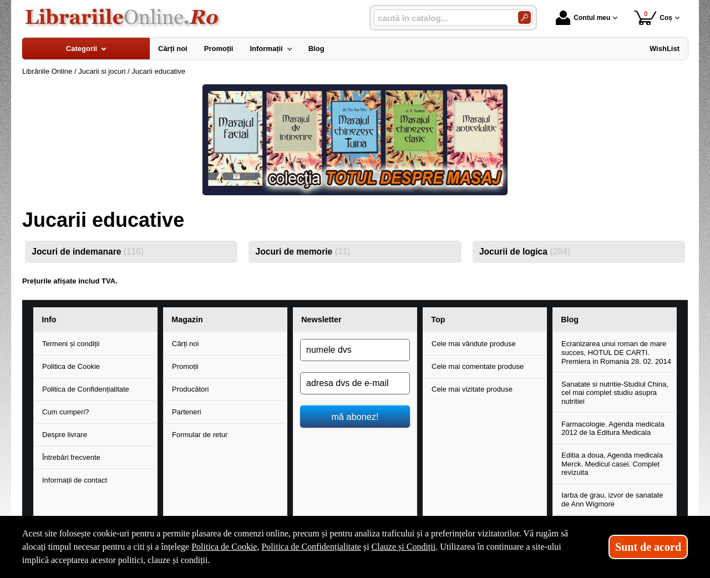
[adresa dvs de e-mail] (355, 383)
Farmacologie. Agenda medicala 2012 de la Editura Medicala (613, 428)
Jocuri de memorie (303, 251)
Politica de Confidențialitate (85, 389)
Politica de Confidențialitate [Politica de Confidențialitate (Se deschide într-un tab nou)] (311, 546)
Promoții (185, 366)
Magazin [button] (186, 319)
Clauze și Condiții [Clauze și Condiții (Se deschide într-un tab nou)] (404, 546)
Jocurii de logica (524, 251)
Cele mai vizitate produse (472, 389)
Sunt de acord (648, 547)
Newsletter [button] (321, 319)
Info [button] (49, 319)
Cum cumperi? (65, 412)
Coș (653, 17)
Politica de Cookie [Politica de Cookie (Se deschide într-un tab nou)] (224, 546)
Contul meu (583, 18)
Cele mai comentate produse (478, 366)
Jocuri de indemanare (88, 251)
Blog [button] (570, 319)
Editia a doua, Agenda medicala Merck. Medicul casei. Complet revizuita (612, 463)
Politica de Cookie (71, 366)
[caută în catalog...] (441, 18)
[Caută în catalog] (524, 17)
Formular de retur (199, 434)
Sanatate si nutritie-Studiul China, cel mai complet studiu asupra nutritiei (614, 392)
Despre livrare (64, 434)
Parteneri (186, 412)
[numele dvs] (355, 350)
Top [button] (438, 319)
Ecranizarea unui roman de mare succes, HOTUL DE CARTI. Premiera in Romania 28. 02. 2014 (616, 352)
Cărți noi (185, 343)
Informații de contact (74, 480)
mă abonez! (355, 417)
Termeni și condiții (70, 343)
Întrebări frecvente (71, 457)
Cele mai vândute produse (474, 343)
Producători (190, 389)
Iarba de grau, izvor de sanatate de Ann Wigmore (612, 499)
